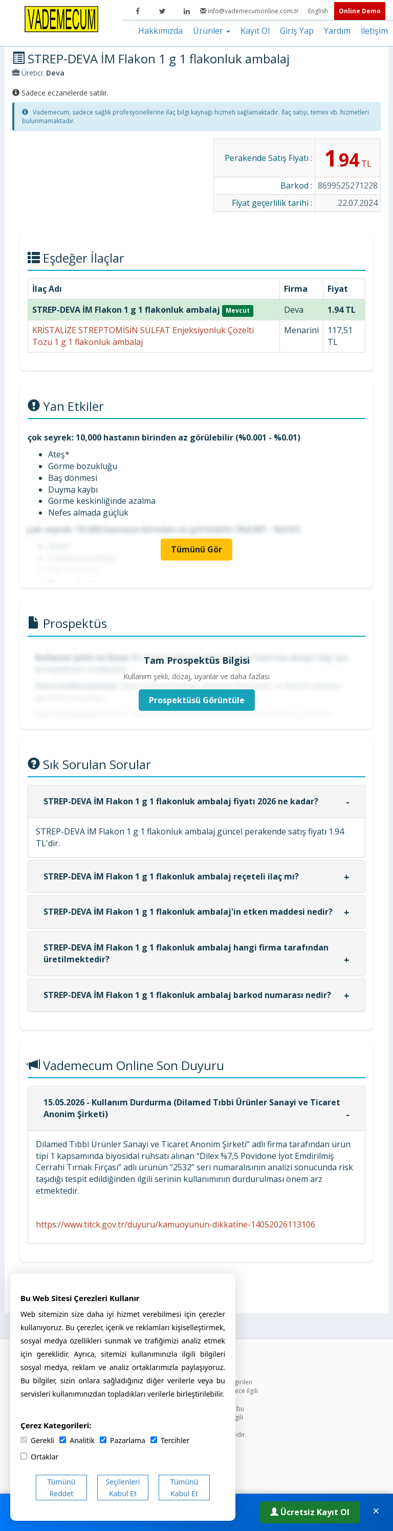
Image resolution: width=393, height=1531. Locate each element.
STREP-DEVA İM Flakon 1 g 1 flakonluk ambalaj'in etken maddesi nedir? (188, 911)
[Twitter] (162, 11)
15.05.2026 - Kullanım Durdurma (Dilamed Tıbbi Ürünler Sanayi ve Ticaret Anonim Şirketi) (191, 1108)
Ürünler (211, 30)
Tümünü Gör (196, 549)
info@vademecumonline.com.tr (250, 11)
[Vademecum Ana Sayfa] (61, 18)
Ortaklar (39, 1457)
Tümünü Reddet (62, 1487)
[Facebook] (137, 11)
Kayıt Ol (255, 30)
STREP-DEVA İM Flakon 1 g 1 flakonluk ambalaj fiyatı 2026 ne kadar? (180, 801)
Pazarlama (122, 1440)
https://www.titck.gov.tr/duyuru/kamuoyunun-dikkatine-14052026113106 (175, 1224)
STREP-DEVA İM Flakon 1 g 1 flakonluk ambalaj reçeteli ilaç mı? (171, 876)
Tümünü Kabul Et (184, 1487)
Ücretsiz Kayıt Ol (310, 1512)
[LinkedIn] (187, 11)
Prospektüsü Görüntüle (197, 700)
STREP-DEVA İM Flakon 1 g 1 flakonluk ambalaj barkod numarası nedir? (187, 995)
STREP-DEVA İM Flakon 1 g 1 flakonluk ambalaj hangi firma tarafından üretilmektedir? (186, 953)
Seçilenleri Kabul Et (123, 1487)
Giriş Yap (297, 30)
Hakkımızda (160, 30)
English (319, 11)
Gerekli (37, 1440)
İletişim (374, 30)
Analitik (77, 1440)
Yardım (337, 30)
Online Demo (360, 11)
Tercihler (169, 1440)
